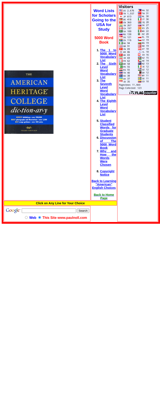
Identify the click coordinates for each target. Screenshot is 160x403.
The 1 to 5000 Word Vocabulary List (108, 55)
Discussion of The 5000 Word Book (108, 142)
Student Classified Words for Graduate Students (108, 127)
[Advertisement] (37, 253)
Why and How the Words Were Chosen (108, 157)
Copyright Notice (107, 173)
